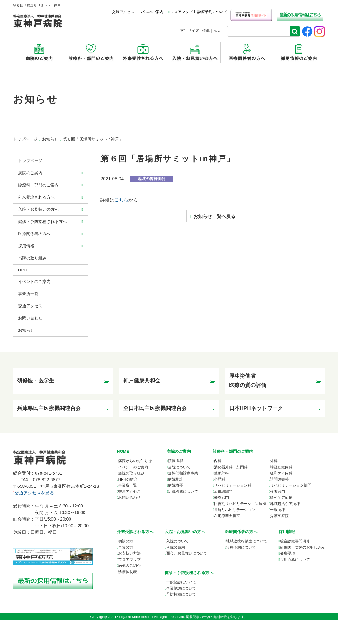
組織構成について (183, 494)
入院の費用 (175, 550)
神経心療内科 (281, 470)
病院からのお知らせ (135, 464)
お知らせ (50, 139)
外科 (274, 464)
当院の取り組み (32, 258)
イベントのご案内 (34, 281)
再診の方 (125, 550)
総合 (295, 544)
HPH (22, 270)
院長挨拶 (175, 464)
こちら (121, 199)
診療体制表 (127, 574)
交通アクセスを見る (33, 495)
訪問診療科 (279, 482)
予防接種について (181, 597)
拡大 (217, 30)
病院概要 (175, 488)
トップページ (25, 139)
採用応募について (295, 562)
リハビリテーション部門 (290, 488)
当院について (179, 470)
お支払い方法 (129, 556)
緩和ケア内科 (281, 476)
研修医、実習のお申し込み (302, 550)
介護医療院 (279, 519)
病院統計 (175, 482)
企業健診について (181, 591)
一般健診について (181, 585)
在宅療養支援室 (227, 519)
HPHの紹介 (127, 482)
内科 (217, 464)
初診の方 (125, 544)
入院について (177, 544)
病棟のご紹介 (129, 568)
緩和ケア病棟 (281, 500)
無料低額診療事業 (183, 476)
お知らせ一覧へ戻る (214, 216)
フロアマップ (180, 12)
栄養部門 (221, 500)
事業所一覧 (127, 488)
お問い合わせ (30, 318)
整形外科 (221, 476)
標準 (206, 30)
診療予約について (212, 12)
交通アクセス (122, 12)
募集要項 (287, 556)
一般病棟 (277, 513)
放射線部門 (223, 494)
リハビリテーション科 (232, 488)
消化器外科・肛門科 (231, 470)
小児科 (219, 482)
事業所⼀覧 (28, 293)
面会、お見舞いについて (186, 556)
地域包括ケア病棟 (285, 506)
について (246, 544)
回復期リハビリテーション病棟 (240, 506)
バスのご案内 (151, 12)
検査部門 (277, 494)
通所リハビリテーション (234, 513)
